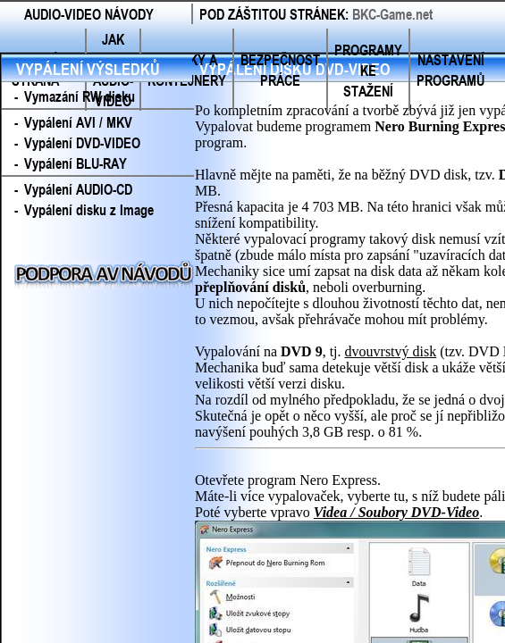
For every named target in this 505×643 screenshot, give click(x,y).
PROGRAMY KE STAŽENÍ (368, 70)
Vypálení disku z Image (89, 209)
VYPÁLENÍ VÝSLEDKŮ (88, 68)
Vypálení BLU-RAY (75, 163)
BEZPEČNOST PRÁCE (280, 69)
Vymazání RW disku (79, 96)
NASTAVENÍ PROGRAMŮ (450, 69)
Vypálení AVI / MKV (78, 122)
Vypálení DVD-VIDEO (82, 142)
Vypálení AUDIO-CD (78, 189)
